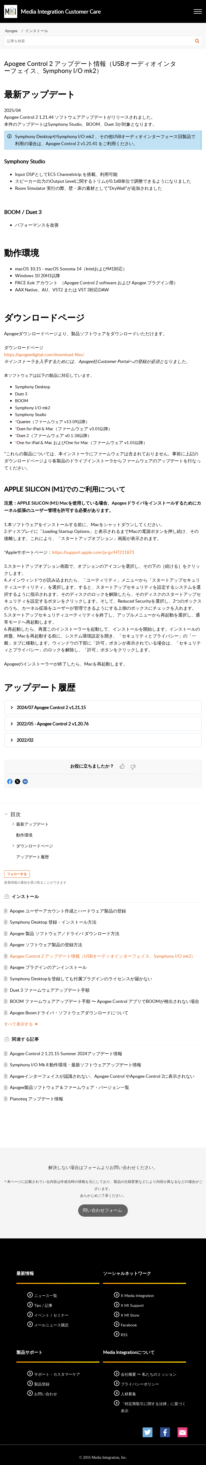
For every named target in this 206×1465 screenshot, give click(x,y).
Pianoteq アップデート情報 (36, 1099)
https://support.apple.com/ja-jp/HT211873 (93, 552)
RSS (124, 1334)
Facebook (129, 1324)
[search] (103, 41)
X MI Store (130, 1315)
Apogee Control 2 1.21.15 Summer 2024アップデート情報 (66, 1054)
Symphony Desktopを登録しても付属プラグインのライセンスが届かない (81, 979)
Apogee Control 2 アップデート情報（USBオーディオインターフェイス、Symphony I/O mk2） (102, 956)
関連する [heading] (25, 1039)
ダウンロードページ (34, 846)
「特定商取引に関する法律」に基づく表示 (153, 1407)
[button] (197, 41)
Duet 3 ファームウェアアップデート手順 (50, 990)
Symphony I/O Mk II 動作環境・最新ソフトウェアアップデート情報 (75, 1065)
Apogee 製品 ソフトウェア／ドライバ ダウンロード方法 (64, 933)
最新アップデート (32, 824)
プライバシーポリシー (140, 1384)
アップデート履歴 (32, 856)
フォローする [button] (17, 874)
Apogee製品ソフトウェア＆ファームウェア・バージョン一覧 (69, 1087)
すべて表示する (21, 1024)
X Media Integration (137, 1295)
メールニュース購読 (51, 1324)
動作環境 (24, 835)
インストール (36, 30)
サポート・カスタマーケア (57, 1374)
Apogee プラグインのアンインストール (48, 967)
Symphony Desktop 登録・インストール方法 (53, 922)
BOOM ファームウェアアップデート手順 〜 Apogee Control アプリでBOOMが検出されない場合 (104, 1001)
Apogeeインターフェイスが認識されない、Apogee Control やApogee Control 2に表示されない (102, 1076)
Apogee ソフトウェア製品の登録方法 (46, 945)
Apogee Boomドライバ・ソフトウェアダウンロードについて (69, 1013)
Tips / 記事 (43, 1305)
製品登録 (41, 1384)
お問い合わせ (45, 1393)
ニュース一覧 (45, 1295)
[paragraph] (103, 423)
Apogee (11, 30)
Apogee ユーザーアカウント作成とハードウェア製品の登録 (68, 911)
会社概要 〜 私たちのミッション (148, 1374)
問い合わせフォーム (103, 1210)
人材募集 (128, 1393)
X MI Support (132, 1305)
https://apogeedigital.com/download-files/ (44, 355)
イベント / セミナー (51, 1315)
